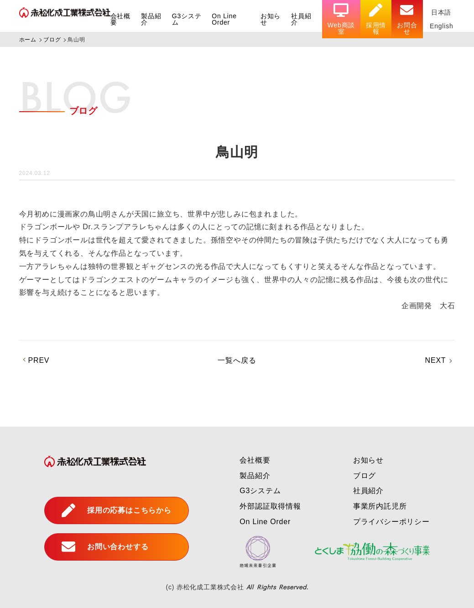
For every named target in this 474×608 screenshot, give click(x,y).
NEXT (435, 360)
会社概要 (120, 19)
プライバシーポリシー (391, 522)
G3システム (187, 19)
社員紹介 (301, 19)
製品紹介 (151, 19)
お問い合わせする (105, 547)
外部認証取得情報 (270, 506)
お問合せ (407, 19)
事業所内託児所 (380, 506)
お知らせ (270, 19)
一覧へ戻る (237, 360)
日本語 (441, 12)
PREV (39, 360)
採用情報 (376, 19)
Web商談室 (341, 19)
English (441, 26)
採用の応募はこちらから (117, 510)
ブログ (364, 475)
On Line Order (224, 19)
